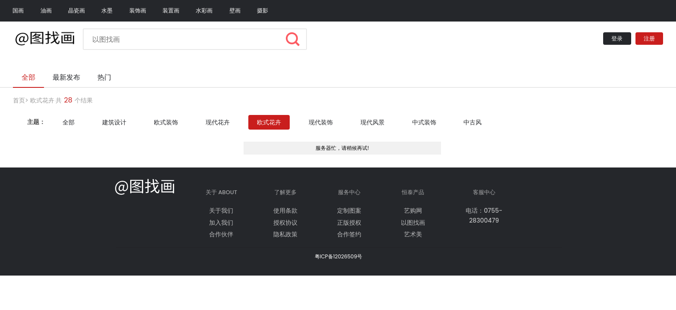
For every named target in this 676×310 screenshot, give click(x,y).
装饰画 (137, 10)
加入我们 (221, 222)
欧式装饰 (166, 122)
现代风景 (372, 122)
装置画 (171, 10)
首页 (19, 100)
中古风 (472, 122)
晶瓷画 (76, 10)
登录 (617, 38)
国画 (18, 10)
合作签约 (349, 234)
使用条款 (285, 210)
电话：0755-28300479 (484, 215)
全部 (69, 122)
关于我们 (221, 210)
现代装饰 (321, 122)
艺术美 (413, 234)
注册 (649, 38)
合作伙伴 (221, 234)
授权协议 (285, 222)
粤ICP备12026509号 (339, 256)
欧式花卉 (42, 100)
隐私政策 (285, 234)
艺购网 (413, 210)
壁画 (235, 10)
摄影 (262, 10)
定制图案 (349, 210)
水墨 (107, 10)
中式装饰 (424, 122)
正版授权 (349, 222)
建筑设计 (114, 122)
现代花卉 (218, 122)
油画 (46, 10)
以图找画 (413, 222)
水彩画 (204, 10)
